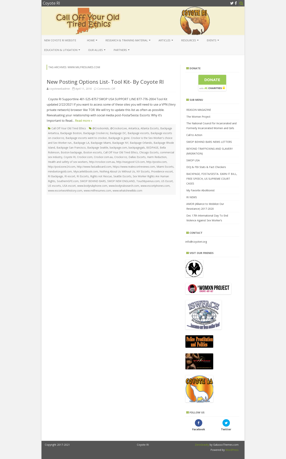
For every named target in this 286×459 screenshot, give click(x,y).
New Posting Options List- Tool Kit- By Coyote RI (105, 81)
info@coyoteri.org (196, 241)
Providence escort (162, 171)
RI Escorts (83, 176)
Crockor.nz (120, 157)
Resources (188, 40)
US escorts (54, 185)
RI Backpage (55, 176)
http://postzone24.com (61, 166)
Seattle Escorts (122, 176)
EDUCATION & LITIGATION (60, 50)
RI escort (69, 176)
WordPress (232, 450)
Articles (164, 40)
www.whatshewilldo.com (127, 190)
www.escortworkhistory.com (65, 190)
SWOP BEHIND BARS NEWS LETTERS (209, 142)
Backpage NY (120, 142)
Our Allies (95, 50)
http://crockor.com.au (102, 162)
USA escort (69, 185)
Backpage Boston (71, 133)
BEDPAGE (152, 147)
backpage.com (118, 147)
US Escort (167, 181)
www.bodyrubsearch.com (124, 185)
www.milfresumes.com (97, 190)
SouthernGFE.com (68, 181)
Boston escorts (92, 152)
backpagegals (137, 147)
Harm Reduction (157, 157)
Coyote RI (70, 157)
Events (211, 40)
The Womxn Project (198, 116)
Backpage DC (118, 133)
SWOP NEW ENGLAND (121, 181)
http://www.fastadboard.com (94, 166)
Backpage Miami (101, 142)
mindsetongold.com (60, 171)
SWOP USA (193, 160)
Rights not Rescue (101, 176)
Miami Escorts (165, 166)
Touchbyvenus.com (148, 181)
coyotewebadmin (59, 88)
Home (91, 40)
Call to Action (194, 135)
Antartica (133, 128)
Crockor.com (84, 157)
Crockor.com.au (103, 157)
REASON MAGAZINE (198, 110)
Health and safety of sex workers (68, 162)
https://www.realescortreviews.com (134, 166)
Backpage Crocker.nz (95, 133)
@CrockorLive (118, 128)
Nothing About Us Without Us (117, 171)
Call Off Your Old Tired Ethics (68, 128)
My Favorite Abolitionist (200, 190)
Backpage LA (81, 142)
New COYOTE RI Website (60, 40)
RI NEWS (191, 197)
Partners (120, 50)
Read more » (83, 121)
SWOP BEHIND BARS (93, 181)
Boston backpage (71, 152)
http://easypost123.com (130, 162)
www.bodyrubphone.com (92, 185)
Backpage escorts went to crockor (86, 138)
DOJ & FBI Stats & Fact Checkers (206, 167)
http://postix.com (156, 162)
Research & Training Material (126, 40)
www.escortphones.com (155, 185)
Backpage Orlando (141, 142)
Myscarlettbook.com (85, 171)
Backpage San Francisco (71, 147)
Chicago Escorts (149, 152)
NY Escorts (143, 171)
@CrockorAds (100, 128)
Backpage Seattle (97, 147)
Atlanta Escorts (150, 128)
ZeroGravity (202, 444)
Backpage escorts (138, 133)
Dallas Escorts (137, 157)
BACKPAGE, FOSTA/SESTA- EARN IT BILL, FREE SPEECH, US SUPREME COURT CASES (211, 178)
